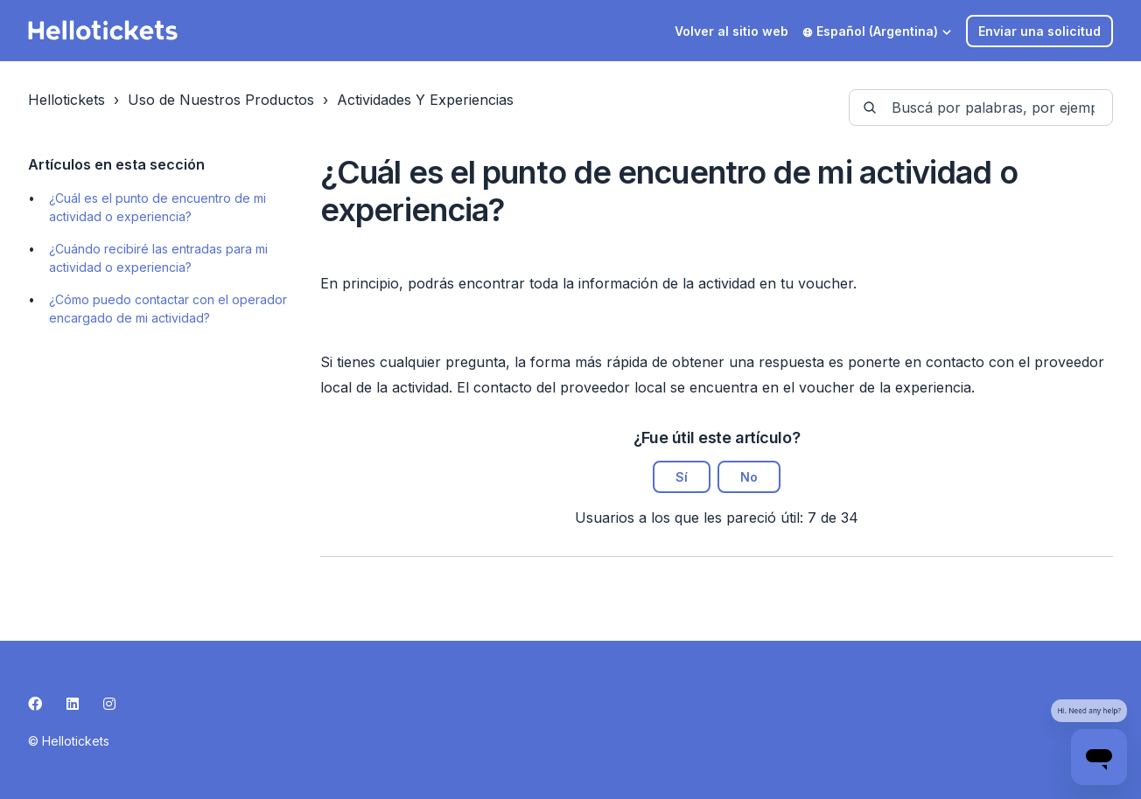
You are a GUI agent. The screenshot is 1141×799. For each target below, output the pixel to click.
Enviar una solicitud (1039, 31)
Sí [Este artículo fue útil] (682, 476)
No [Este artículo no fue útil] (749, 476)
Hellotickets (66, 99)
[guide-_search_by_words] (981, 107)
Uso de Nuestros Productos (221, 99)
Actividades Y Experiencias (425, 99)
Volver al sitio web (731, 31)
